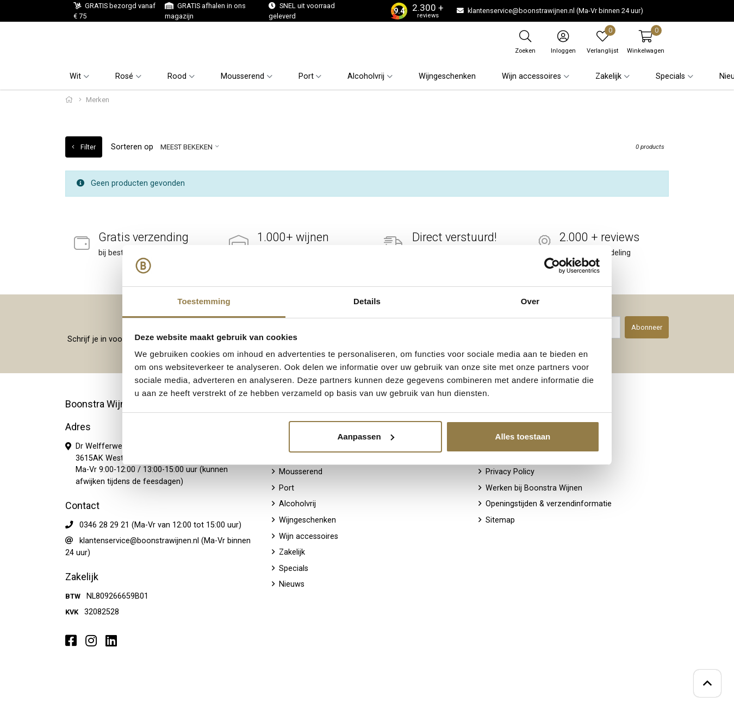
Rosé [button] (124, 76)
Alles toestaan (523, 436)
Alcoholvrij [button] (365, 76)
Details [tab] (367, 301)
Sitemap (499, 520)
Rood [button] (176, 76)
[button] (646, 42)
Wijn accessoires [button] (531, 76)
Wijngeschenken (447, 76)
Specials (292, 568)
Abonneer (646, 327)
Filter (84, 147)
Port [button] (306, 76)
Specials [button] (670, 76)
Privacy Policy (508, 471)
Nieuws (290, 584)
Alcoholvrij (296, 503)
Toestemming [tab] (204, 301)
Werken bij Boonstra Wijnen (532, 488)
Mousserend (299, 471)
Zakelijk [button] (608, 76)
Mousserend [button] (242, 76)
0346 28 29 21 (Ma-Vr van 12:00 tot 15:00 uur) (160, 525)
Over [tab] (530, 301)
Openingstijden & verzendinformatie (547, 503)
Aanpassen (366, 436)
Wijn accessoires (307, 536)
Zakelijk (291, 552)
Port (285, 488)
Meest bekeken (186, 147)
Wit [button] (75, 76)
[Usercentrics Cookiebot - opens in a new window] (552, 265)
